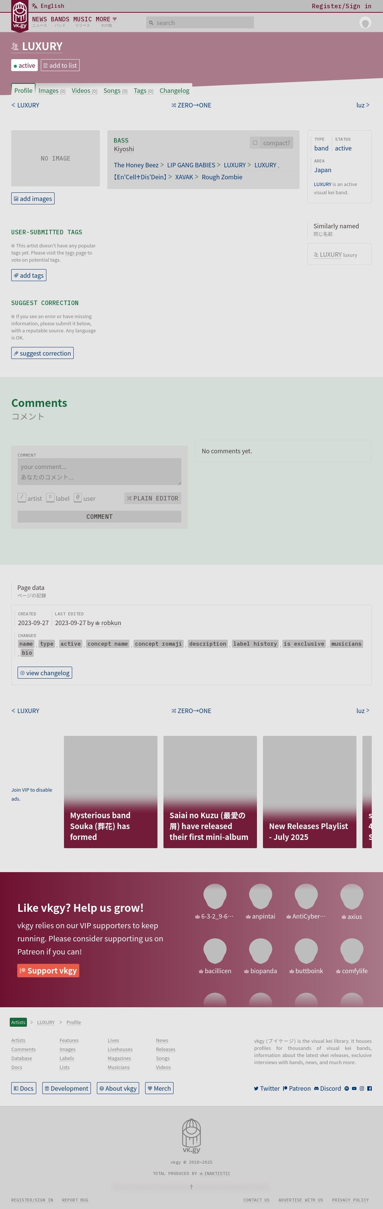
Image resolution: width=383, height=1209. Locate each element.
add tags (32, 275)
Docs (26, 1088)
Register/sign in (32, 1200)
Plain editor (156, 498)
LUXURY (42, 45)
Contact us (256, 1200)
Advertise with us (301, 1200)
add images (36, 198)
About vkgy (121, 1088)
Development (70, 1088)
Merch (162, 1088)
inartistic (217, 1173)
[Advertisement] (34, 759)
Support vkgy (52, 970)
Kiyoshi (124, 148)
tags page (75, 252)
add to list (63, 65)
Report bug (75, 1200)
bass (121, 140)
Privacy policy (350, 1200)
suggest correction (45, 352)
